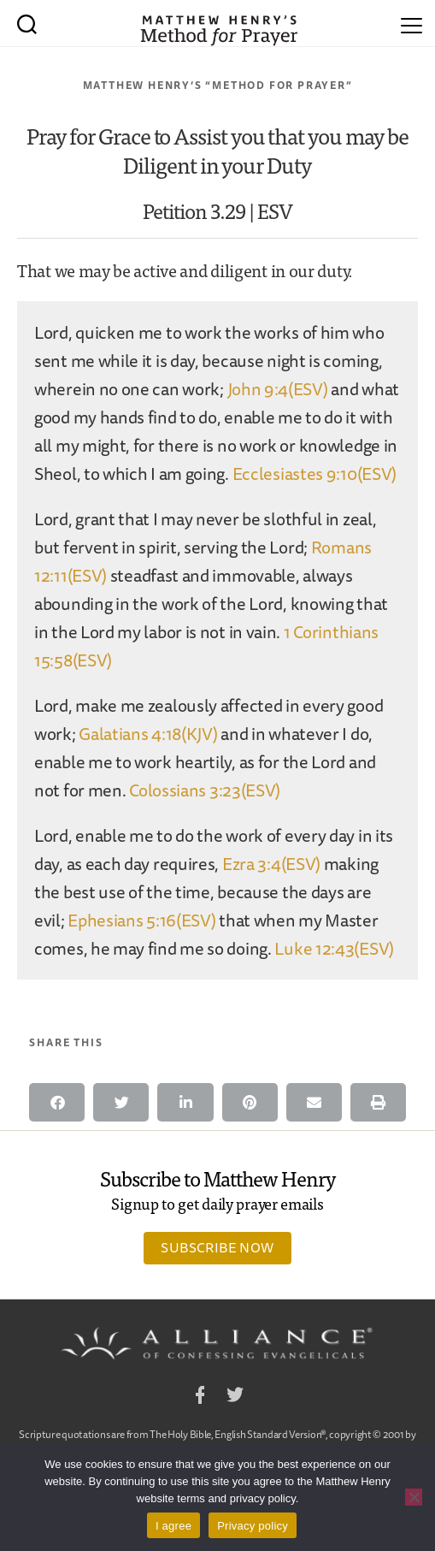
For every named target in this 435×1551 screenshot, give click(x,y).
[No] (413, 1497)
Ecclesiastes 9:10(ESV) (314, 473)
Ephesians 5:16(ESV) (141, 920)
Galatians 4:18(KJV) (148, 733)
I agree (173, 1525)
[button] (57, 1102)
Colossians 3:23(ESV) (204, 790)
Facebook (200, 1397)
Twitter (235, 1397)
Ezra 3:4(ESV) (271, 863)
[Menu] (411, 23)
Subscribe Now (217, 1247)
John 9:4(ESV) (277, 389)
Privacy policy (252, 1525)
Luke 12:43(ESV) (334, 948)
